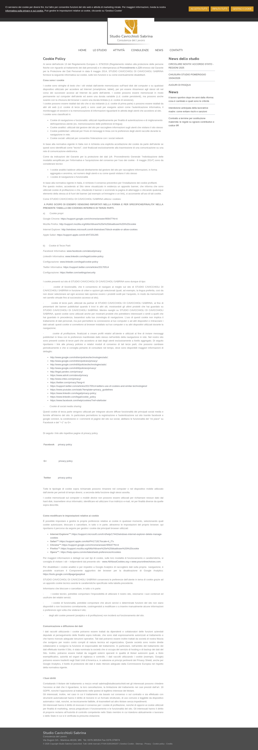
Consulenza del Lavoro (131, 40)
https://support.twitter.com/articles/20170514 (86, 267)
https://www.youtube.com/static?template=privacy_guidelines (81, 389)
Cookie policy (158, 744)
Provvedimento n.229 (131, 67)
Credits (169, 744)
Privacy (148, 744)
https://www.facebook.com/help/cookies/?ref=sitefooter (78, 400)
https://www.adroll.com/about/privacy (69, 375)
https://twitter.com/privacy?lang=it (67, 382)
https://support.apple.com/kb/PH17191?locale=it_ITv (87, 541)
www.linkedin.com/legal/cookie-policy (84, 256)
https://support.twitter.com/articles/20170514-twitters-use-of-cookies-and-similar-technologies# (98, 386)
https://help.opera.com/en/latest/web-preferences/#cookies (91, 552)
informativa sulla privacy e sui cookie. (24, 10)
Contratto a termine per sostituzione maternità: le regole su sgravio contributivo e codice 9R (191, 122)
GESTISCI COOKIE (242, 9)
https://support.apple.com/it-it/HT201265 (77, 235)
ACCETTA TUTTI (199, 9)
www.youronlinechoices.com (146, 561)
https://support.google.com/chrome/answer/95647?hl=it (89, 218)
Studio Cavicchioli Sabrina (131, 36)
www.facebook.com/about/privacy (84, 251)
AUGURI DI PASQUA (180, 85)
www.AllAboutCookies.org (115, 561)
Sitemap (139, 744)
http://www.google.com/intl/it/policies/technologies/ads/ (78, 364)
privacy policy (65, 444)
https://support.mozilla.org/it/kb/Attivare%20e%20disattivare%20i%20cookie (100, 548)
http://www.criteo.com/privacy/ (65, 379)
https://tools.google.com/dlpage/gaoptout (64, 574)
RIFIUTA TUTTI (219, 9)
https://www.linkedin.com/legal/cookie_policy (73, 396)
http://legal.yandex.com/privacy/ (66, 371)
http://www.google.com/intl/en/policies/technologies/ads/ (79, 357)
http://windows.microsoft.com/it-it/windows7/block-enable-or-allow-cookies (99, 229)
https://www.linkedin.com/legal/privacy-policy (73, 393)
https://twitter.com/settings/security (77, 272)
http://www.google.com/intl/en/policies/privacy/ (73, 361)
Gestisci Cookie (127, 744)
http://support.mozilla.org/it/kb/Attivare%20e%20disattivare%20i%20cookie (97, 224)
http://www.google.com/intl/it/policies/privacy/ (73, 368)
